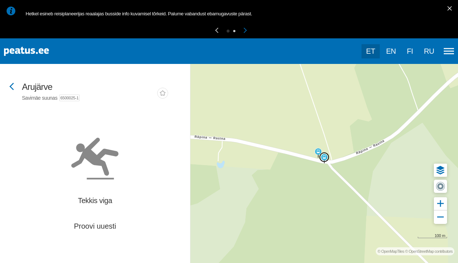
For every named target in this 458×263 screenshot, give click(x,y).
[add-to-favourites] (162, 94)
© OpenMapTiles (391, 251)
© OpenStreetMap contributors (429, 251)
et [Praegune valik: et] (370, 51)
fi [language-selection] (410, 51)
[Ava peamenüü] (449, 51)
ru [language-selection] (429, 51)
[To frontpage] (42, 51)
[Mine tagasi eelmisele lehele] (11, 87)
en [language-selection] (391, 51)
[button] (216, 31)
